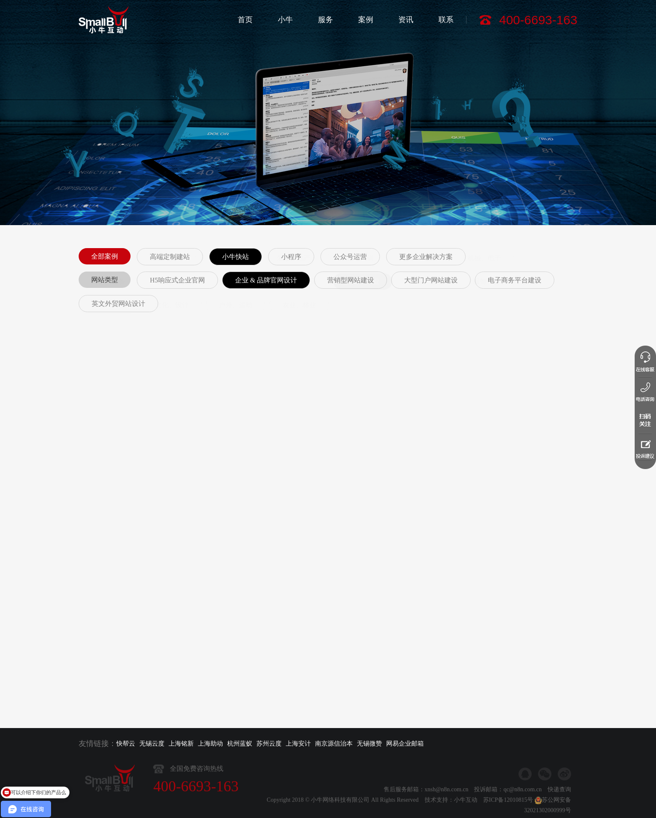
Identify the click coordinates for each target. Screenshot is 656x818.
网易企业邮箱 (405, 743)
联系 (446, 19)
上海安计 (298, 743)
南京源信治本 (334, 743)
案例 (365, 19)
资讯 (405, 19)
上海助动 (210, 743)
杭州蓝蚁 (239, 743)
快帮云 (125, 743)
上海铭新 (181, 743)
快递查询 (559, 806)
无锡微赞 (369, 743)
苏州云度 (269, 743)
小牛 (285, 19)
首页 (245, 19)
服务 (325, 19)
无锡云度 (151, 743)
